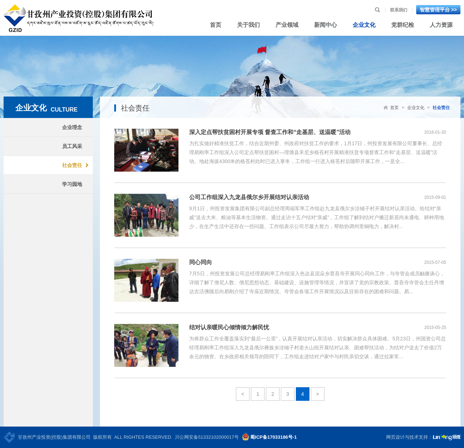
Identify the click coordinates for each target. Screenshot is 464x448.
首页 (394, 107)
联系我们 (398, 10)
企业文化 (415, 107)
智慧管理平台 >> (438, 10)
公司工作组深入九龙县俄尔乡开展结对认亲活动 (249, 197)
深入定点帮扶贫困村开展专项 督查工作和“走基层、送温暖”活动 (269, 132)
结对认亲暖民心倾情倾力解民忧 (229, 327)
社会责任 (441, 107)
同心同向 (200, 262)
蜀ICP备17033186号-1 (273, 437)
